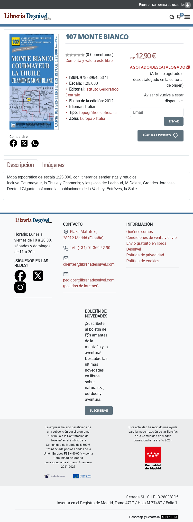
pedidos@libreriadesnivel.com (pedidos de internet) (89, 280)
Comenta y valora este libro (89, 60)
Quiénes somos (139, 231)
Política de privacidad (145, 255)
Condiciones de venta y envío (151, 237)
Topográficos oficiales (98, 112)
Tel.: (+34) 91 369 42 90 (86, 247)
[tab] (20, 166)
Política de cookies (142, 260)
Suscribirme (99, 411)
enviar (174, 121)
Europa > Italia (92, 118)
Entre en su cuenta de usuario (165, 4)
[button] (172, 16)
